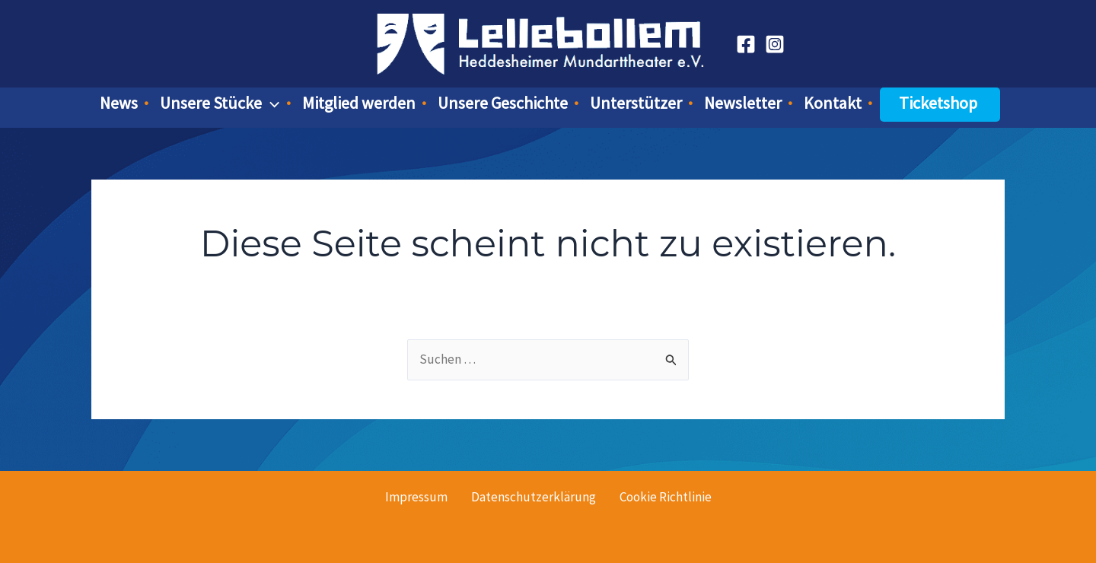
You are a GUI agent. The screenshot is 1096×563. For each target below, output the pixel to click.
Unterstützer (636, 102)
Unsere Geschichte (503, 102)
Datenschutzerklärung (533, 496)
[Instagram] (775, 44)
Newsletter (743, 102)
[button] (270, 102)
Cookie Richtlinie (666, 496)
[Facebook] (746, 44)
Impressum (416, 496)
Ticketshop (938, 102)
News (119, 102)
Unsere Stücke (219, 102)
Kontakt (833, 102)
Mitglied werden (359, 102)
